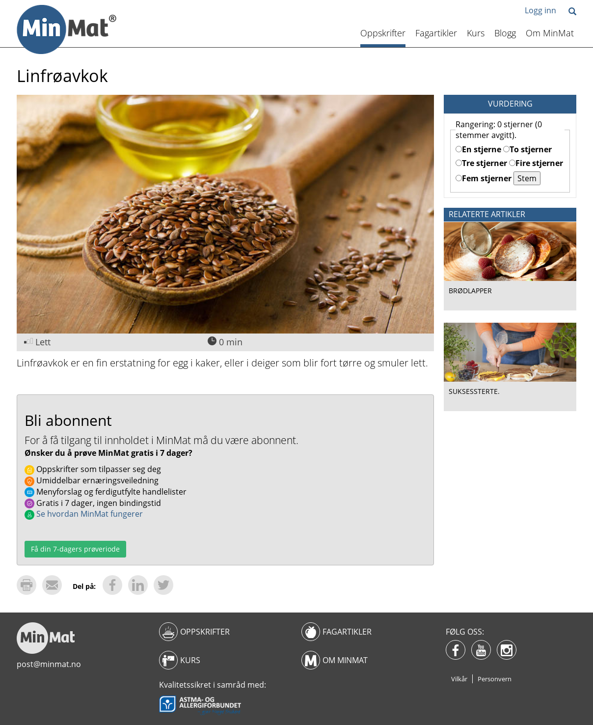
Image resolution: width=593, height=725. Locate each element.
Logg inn (540, 10)
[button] (572, 12)
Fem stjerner (484, 178)
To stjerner (527, 149)
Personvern (495, 678)
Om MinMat (550, 33)
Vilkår (459, 678)
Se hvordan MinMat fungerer (84, 513)
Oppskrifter (382, 33)
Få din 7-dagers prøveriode (75, 549)
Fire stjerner (536, 163)
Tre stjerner (481, 163)
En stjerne (478, 149)
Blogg (505, 33)
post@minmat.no (49, 664)
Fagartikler (436, 33)
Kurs (476, 33)
